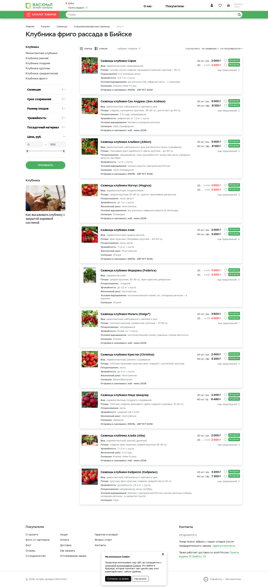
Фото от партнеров (37, 539)
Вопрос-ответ (103, 539)
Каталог (45, 26)
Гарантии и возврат (106, 534)
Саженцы (62, 26)
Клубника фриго (36, 78)
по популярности (230, 48)
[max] (57, 144)
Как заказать (67, 550)
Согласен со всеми (118, 578)
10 (78, 7)
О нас (143, 5)
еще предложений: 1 (228, 323)
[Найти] (154, 15)
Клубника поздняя (38, 63)
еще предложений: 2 (228, 70)
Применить (45, 165)
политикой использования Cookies (123, 565)
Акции (64, 534)
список (103, 48)
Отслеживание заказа (73, 556)
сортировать (192, 48)
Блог (28, 545)
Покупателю (161, 5)
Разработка (216, 579)
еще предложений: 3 (228, 111)
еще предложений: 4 (228, 239)
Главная (30, 26)
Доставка (65, 545)
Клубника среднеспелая (42, 73)
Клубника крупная (38, 68)
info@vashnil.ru (188, 535)
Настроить (140, 578)
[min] (34, 144)
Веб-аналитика (233, 579)
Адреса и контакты (223, 545)
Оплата (64, 539)
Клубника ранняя (37, 58)
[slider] (27, 151)
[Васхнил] (42, 5)
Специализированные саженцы (92, 26)
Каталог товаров (44, 14)
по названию (209, 48)
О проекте (32, 534)
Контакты (100, 545)
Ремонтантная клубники (41, 53)
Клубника (33, 180)
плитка (88, 48)
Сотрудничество (36, 556)
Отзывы (30, 550)
